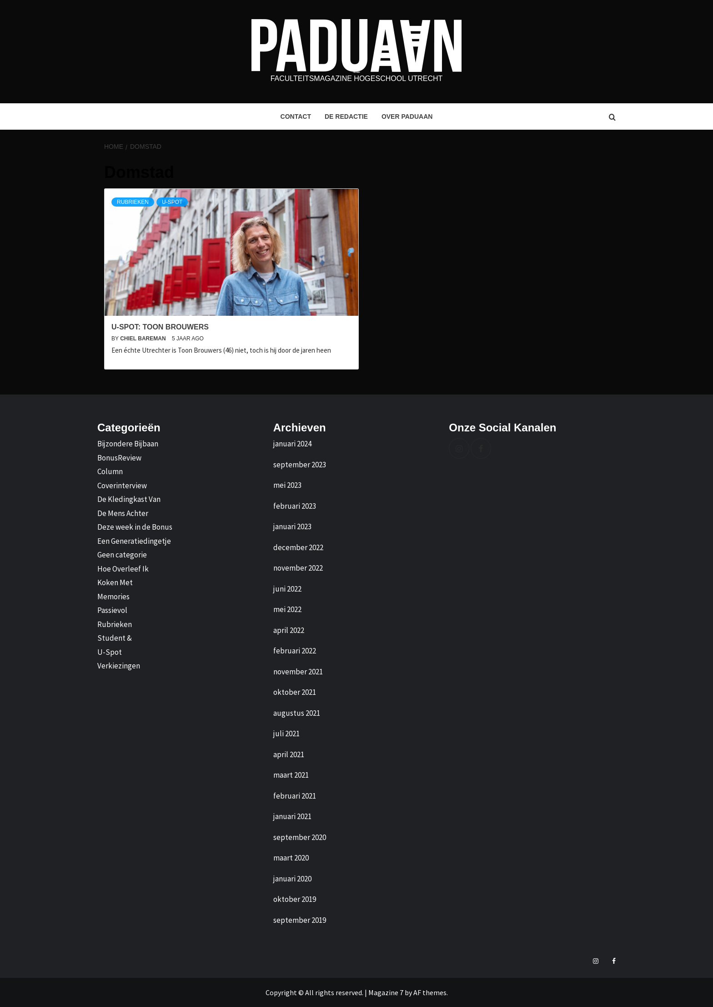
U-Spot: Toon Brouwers (160, 327)
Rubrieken (133, 202)
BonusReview (119, 458)
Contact (296, 116)
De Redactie (346, 116)
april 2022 (288, 630)
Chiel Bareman (143, 338)
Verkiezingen (118, 666)
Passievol (112, 610)
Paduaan (356, 72)
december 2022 (298, 547)
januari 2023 (292, 526)
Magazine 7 (385, 992)
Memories (113, 597)
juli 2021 (286, 734)
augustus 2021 (296, 713)
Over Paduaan (407, 116)
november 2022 (298, 568)
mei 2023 (287, 485)
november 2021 (298, 672)
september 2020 (299, 837)
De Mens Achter (122, 513)
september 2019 (299, 920)
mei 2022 (287, 609)
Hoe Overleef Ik (123, 569)
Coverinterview (122, 486)
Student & (114, 638)
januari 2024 (292, 444)
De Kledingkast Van (129, 499)
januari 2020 (292, 879)
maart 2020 (291, 858)
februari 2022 (294, 651)
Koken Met (115, 582)
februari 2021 (294, 796)
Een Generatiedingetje (134, 541)
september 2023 (299, 465)
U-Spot (172, 202)
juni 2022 (287, 589)
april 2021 (288, 754)
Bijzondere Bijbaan (127, 444)
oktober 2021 (294, 692)
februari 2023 (294, 506)
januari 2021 (292, 816)
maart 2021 (291, 775)
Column (110, 471)
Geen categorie (122, 555)
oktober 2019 (294, 899)
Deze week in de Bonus (134, 527)
